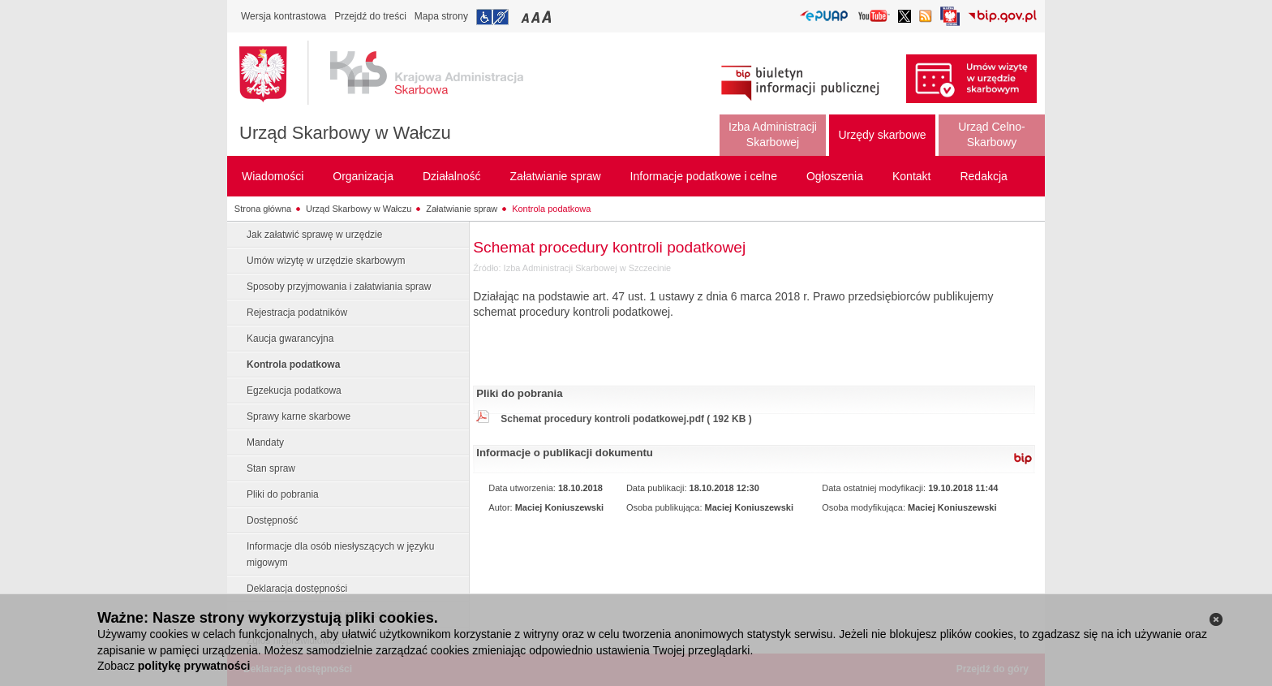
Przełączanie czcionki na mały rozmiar (526, 17)
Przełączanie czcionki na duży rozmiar (548, 17)
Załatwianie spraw (461, 209)
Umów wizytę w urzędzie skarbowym (326, 260)
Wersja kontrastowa (283, 16)
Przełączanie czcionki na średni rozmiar (537, 17)
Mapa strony (441, 16)
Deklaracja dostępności (297, 588)
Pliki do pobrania (283, 494)
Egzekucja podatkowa (294, 390)
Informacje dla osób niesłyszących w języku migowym (340, 554)
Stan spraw (271, 468)
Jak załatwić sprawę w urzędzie (314, 234)
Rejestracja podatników (297, 312)
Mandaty (265, 442)
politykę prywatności (194, 665)
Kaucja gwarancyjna (290, 338)
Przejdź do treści (370, 16)
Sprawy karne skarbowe (298, 416)
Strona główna (262, 209)
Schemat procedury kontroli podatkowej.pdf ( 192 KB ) (626, 419)
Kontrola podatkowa (551, 209)
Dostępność (272, 520)
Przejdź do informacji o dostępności (492, 17)
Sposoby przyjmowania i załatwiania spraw (339, 286)
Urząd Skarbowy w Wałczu (345, 132)
